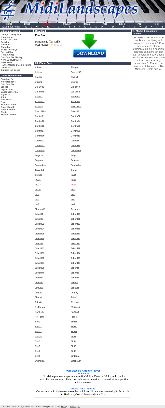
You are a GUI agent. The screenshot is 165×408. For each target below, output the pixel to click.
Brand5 (39, 106)
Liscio (122, 24)
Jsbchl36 (75, 258)
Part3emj (39, 312)
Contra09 (39, 135)
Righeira (5, 94)
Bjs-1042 (39, 87)
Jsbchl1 (39, 214)
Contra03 (39, 121)
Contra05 (39, 126)
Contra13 (39, 145)
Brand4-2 (39, 101)
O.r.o (3, 97)
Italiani (87, 24)
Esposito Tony (8, 104)
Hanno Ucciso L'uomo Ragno (16, 65)
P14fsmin (40, 307)
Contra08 (75, 131)
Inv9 (73, 204)
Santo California (9, 92)
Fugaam (39, 160)
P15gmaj (75, 307)
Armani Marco (8, 109)
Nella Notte (6, 62)
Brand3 (39, 96)
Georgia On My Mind (11, 34)
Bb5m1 (74, 77)
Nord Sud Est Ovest (11, 60)
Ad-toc (38, 67)
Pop (140, 24)
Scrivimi (5, 42)
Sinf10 (74, 321)
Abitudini (5, 47)
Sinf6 (73, 346)
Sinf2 (73, 336)
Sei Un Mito (7, 52)
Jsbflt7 (74, 282)
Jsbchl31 (39, 248)
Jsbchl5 (75, 272)
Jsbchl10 (75, 214)
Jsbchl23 (75, 224)
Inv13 (37, 184)
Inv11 (37, 180)
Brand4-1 (75, 96)
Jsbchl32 (75, 248)
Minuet (38, 297)
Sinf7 (37, 351)
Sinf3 (37, 341)
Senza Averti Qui (9, 49)
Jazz (104, 24)
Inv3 (37, 194)
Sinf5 (37, 346)
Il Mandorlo (6, 37)
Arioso (38, 72)
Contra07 (39, 131)
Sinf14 (74, 331)
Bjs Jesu (75, 91)
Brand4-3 (75, 101)
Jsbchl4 (75, 268)
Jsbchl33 (39, 253)
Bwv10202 (76, 106)
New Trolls (6, 99)
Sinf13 (38, 331)
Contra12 (75, 140)
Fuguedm (76, 165)
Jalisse (4, 87)
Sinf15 (38, 336)
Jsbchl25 (75, 228)
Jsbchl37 (39, 263)
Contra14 (75, 145)
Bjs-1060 (75, 87)
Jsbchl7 (39, 277)
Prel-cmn (39, 317)
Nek (3, 102)
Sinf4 (73, 341)
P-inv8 (38, 302)
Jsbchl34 (75, 253)
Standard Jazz (8, 79)
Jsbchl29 (75, 238)
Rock (156, 24)
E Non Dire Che (9, 39)
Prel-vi (74, 317)
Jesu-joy (75, 209)
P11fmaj (75, 302)
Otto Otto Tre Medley (11, 57)
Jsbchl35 (39, 258)
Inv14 (73, 184)
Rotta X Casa (7, 54)
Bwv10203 (40, 111)
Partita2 (75, 312)
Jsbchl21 (75, 219)
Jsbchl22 (39, 224)
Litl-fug (74, 292)
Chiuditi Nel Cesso (10, 70)
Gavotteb (39, 170)
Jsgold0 (39, 287)
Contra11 (39, 140)
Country (67, 24)
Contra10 (75, 135)
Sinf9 (37, 356)
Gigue (74, 170)
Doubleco (76, 150)
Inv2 (73, 189)
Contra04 (75, 121)
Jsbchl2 (39, 219)
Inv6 (73, 199)
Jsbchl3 (39, 243)
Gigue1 (38, 175)
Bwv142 (75, 111)
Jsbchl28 (39, 238)
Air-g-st (75, 67)
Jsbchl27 (75, 233)
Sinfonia (75, 356)
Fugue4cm (40, 165)
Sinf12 (74, 326)
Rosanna (5, 44)
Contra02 (75, 116)
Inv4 (73, 194)
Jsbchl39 (39, 268)
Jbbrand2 (40, 209)
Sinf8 (73, 351)
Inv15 (37, 189)
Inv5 (37, 199)
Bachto (38, 77)
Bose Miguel (7, 107)
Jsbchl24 (39, 228)
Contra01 (39, 116)
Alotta (4, 112)
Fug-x (74, 155)
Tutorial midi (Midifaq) (83, 388)
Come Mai (6, 67)
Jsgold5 (39, 292)
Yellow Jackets (8, 114)
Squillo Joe (6, 89)
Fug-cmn (39, 155)
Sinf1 (37, 321)
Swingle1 (39, 361)
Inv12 (73, 180)
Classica (46, 24)
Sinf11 (38, 326)
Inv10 (73, 175)
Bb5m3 (74, 82)
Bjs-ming (39, 91)
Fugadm (75, 160)
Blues (27, 24)
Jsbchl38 (75, 263)
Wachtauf (76, 361)
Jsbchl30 (75, 243)
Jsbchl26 (39, 233)
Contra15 (39, 150)
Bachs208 (76, 72)
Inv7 (37, 204)
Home (9, 24)
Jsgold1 (75, 287)
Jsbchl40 (39, 272)
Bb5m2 (38, 82)
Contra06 (75, 126)
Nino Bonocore (9, 81)
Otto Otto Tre (7, 84)
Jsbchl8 (75, 277)
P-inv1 (74, 297)
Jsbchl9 (39, 282)
